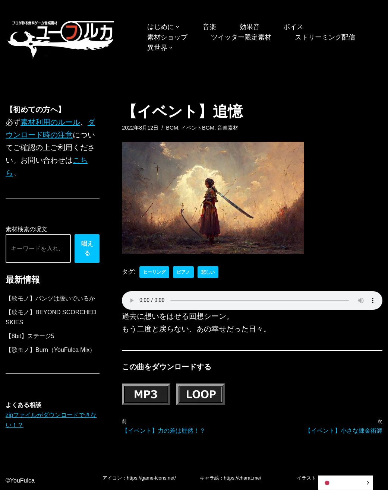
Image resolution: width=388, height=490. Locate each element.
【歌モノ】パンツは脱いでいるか (50, 298)
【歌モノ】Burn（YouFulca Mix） (50, 350)
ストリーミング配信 (325, 37)
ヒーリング (154, 272)
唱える (87, 249)
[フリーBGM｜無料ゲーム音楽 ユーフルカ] (61, 38)
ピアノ (183, 272)
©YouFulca (20, 480)
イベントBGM (197, 128)
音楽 (209, 27)
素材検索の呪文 (26, 229)
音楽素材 (227, 128)
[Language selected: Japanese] (345, 482)
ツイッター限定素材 (241, 37)
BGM (172, 128)
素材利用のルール (50, 122)
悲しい (208, 272)
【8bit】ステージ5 (30, 336)
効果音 (250, 27)
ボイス (293, 27)
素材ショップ (167, 37)
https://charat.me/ (242, 478)
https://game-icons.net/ (151, 478)
